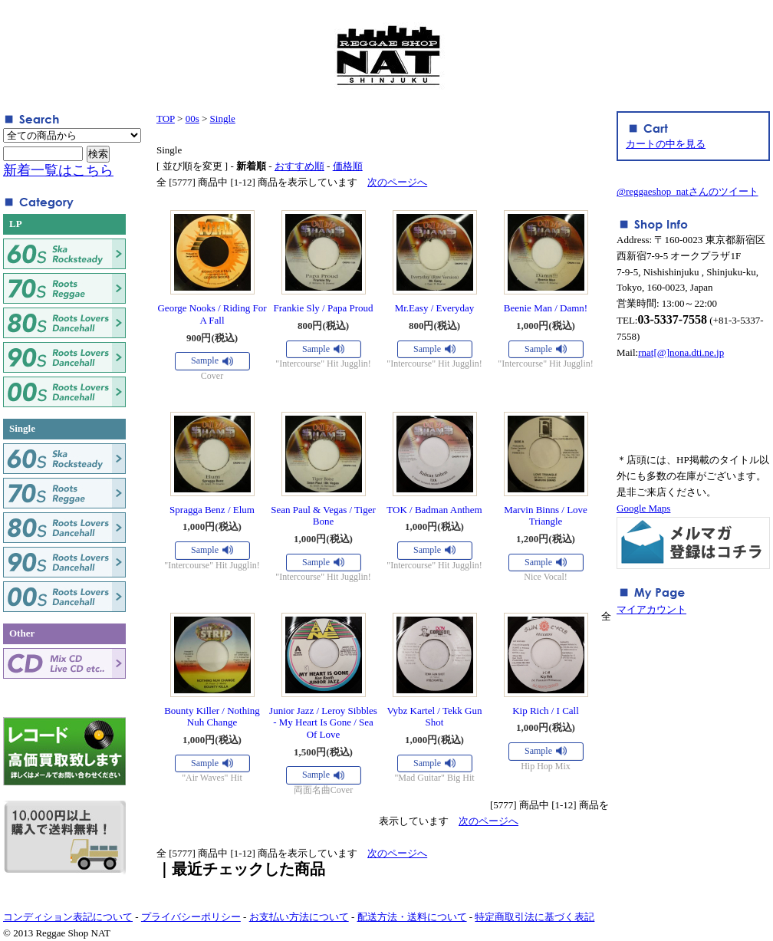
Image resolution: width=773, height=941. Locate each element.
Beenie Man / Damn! (545, 308)
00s (192, 118)
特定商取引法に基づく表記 (534, 917)
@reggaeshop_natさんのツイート (687, 191)
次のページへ (397, 182)
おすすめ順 (299, 166)
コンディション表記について (68, 917)
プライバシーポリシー (191, 917)
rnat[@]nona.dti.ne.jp (681, 352)
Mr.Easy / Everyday (435, 308)
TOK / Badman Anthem (434, 509)
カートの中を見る (666, 144)
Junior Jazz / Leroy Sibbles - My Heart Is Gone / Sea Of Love (323, 722)
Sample (205, 360)
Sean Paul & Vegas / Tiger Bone (323, 516)
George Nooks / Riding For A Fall (211, 314)
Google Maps (643, 508)
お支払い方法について (299, 917)
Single (222, 118)
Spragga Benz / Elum (212, 509)
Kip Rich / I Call (545, 710)
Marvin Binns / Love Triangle (545, 516)
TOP (165, 118)
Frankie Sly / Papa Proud (323, 308)
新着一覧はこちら (58, 170)
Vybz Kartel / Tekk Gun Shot (434, 717)
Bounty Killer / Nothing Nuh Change (212, 717)
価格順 (348, 166)
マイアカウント (651, 609)
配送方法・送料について (412, 917)
